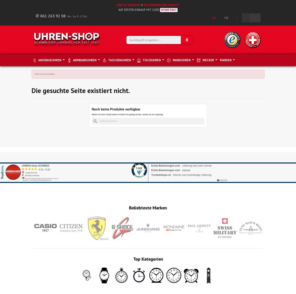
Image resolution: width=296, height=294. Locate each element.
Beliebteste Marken (148, 208)
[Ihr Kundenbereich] (237, 18)
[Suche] (148, 121)
